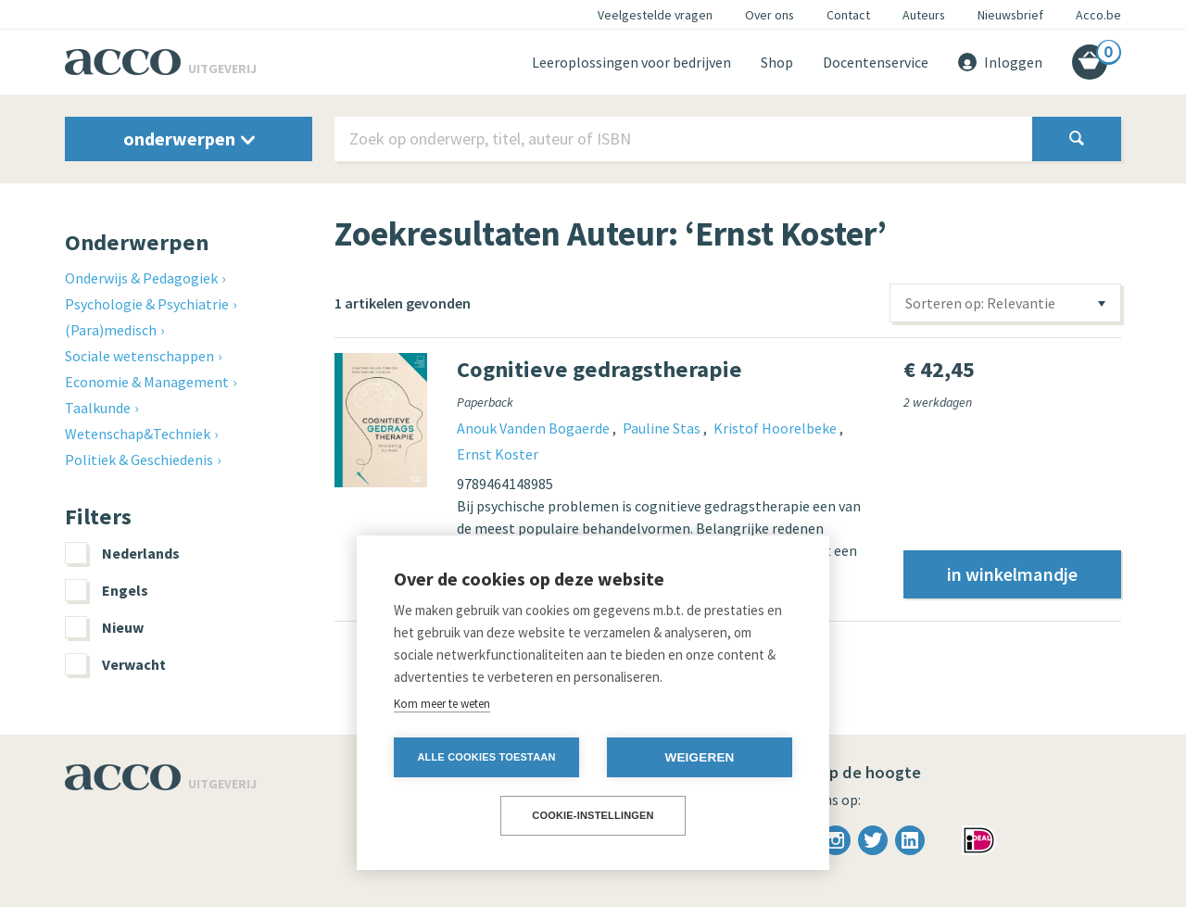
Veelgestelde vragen (655, 14)
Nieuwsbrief (1010, 14)
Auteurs (923, 14)
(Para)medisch (111, 330)
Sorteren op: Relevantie (980, 303)
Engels (106, 590)
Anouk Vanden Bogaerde (534, 428)
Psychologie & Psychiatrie (147, 304)
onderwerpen (189, 138)
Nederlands (122, 553)
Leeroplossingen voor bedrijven (631, 62)
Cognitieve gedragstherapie (599, 369)
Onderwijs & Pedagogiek (141, 278)
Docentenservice (875, 62)
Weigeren (699, 757)
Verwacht (115, 664)
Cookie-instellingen (593, 815)
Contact (848, 14)
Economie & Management (147, 381)
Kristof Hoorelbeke (776, 428)
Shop (777, 62)
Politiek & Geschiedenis (139, 459)
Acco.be (1098, 14)
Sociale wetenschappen (139, 355)
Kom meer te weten (442, 704)
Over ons (769, 14)
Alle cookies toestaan (486, 756)
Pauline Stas (663, 428)
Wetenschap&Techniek (137, 433)
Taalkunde (98, 407)
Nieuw (104, 627)
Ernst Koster (497, 454)
